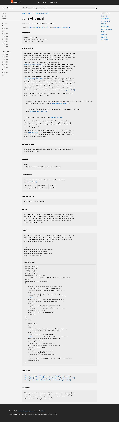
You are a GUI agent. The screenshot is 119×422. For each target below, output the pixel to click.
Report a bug (66, 27)
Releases (52, 2)
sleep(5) (30, 297)
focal (24, 13)
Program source (29, 262)
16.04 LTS (5, 44)
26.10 (3, 26)
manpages (57, 27)
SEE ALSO (104, 37)
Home (4, 13)
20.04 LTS (5, 39)
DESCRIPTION (105, 18)
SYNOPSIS (104, 16)
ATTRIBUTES (105, 26)
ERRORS (103, 24)
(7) (70, 90)
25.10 (3, 31)
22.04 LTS (5, 36)
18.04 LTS (5, 41)
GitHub (43, 411)
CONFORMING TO (106, 29)
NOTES (103, 32)
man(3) (30, 13)
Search (38, 2)
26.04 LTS (5, 28)
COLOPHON (104, 39)
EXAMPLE (104, 34)
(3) (33, 65)
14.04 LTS (5, 47)
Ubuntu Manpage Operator (26, 411)
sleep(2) (30, 336)
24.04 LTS (5, 34)
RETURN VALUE (105, 21)
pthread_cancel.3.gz (42, 13)
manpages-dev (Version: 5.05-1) (38, 27)
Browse (45, 2)
